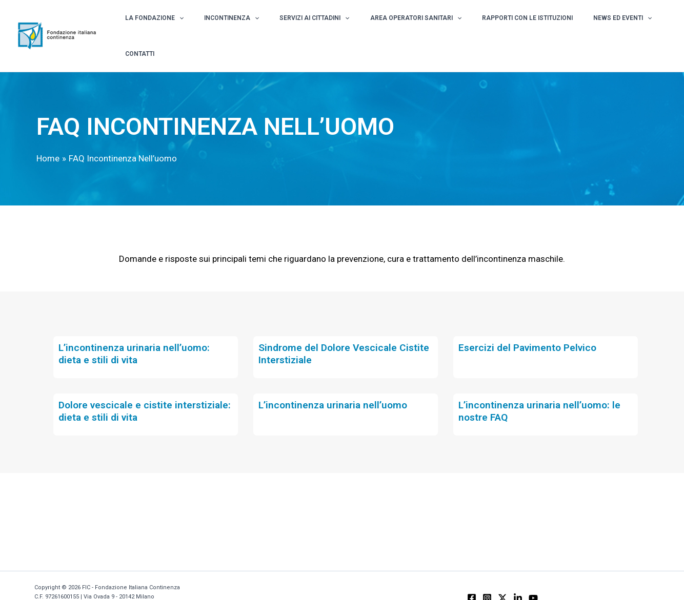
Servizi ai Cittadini (319, 25)
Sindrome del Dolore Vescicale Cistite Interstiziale (330, 331)
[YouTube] (533, 575)
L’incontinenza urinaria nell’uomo (335, 382)
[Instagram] (487, 575)
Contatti (646, 24)
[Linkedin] (517, 575)
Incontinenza (247, 25)
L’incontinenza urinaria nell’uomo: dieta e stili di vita (136, 331)
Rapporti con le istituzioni (510, 24)
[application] (207, 25)
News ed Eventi (594, 25)
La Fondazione (182, 25)
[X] (502, 575)
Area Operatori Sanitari (409, 25)
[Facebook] (471, 575)
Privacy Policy (53, 583)
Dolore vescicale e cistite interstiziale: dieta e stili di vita (130, 388)
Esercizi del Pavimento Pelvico (530, 325)
